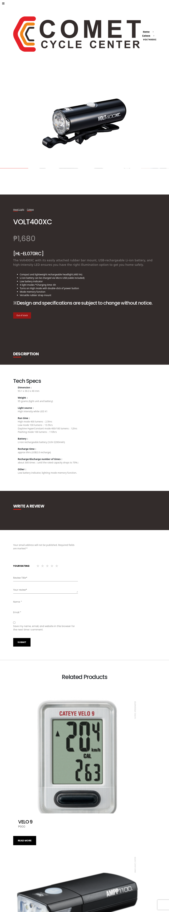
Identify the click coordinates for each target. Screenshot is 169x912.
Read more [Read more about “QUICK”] (96, 883)
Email (17, 612)
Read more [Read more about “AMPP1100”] (96, 784)
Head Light (19, 209)
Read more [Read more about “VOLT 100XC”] (25, 883)
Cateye (146, 35)
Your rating (21, 565)
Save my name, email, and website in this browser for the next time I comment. (44, 628)
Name (17, 601)
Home (146, 31)
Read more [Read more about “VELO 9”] (25, 784)
